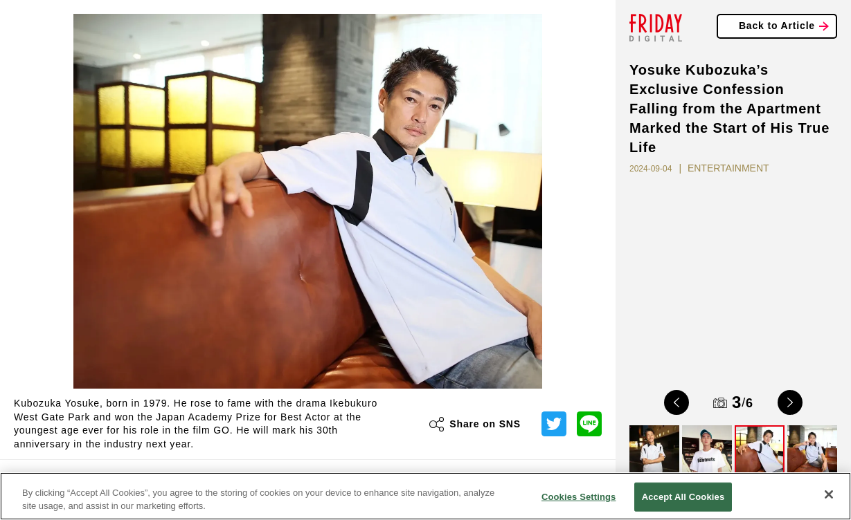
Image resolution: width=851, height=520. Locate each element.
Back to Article (777, 25)
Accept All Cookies (683, 497)
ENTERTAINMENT (728, 168)
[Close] (829, 494)
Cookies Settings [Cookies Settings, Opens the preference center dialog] (578, 497)
